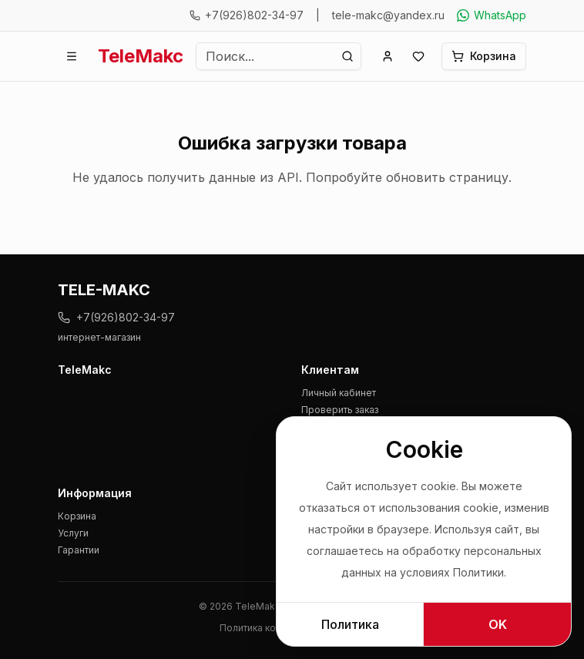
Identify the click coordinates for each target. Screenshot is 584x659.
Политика (350, 624)
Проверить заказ (339, 409)
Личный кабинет (338, 392)
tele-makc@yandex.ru (388, 15)
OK (497, 624)
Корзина (77, 516)
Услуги (73, 533)
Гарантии (78, 550)
